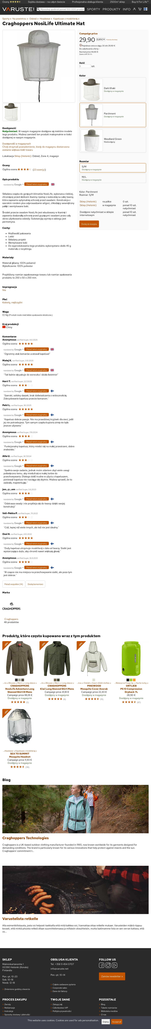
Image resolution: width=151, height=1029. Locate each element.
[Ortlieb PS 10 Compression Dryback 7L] (131, 674)
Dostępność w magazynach (16, 143)
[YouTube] (114, 966)
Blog (103, 1004)
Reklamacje (9, 1007)
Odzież (34, 18)
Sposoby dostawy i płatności (17, 1014)
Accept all (116, 1021)
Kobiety (6, 302)
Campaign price (88, 33)
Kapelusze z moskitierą (66, 18)
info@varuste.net (59, 968)
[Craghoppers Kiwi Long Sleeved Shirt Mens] (57, 674)
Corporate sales (60, 987)
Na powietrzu (20, 18)
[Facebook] (101, 966)
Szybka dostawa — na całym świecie (46, 1)
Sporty (93, 9)
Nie (4, 290)
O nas (103, 1014)
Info (127, 9)
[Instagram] (108, 966)
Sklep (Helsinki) (88, 201)
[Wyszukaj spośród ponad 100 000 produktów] (61, 9)
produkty (111, 9)
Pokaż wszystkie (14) (13, 584)
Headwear (46, 18)
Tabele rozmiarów (109, 1007)
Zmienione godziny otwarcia (17, 989)
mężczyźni (16, 302)
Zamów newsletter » (112, 976)
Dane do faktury (60, 991)
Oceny (11, 1)
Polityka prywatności (62, 1011)
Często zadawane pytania (64, 984)
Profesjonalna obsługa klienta (87, 1)
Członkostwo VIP (60, 1007)
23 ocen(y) (39, 169)
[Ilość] (85, 66)
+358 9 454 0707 (64, 964)
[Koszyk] (139, 9)
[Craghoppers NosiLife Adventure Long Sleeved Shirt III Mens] (19, 674)
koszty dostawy (112, 40)
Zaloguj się (57, 1004)
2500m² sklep (117, 1)
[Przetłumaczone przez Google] (13, 184)
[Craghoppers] (11, 612)
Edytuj (106, 1021)
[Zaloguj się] (134, 9)
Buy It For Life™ (140, 1)
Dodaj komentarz (35, 584)
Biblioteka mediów (109, 1011)
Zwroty (7, 1004)
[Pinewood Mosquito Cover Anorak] (94, 674)
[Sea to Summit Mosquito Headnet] (19, 740)
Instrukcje (8, 1011)
